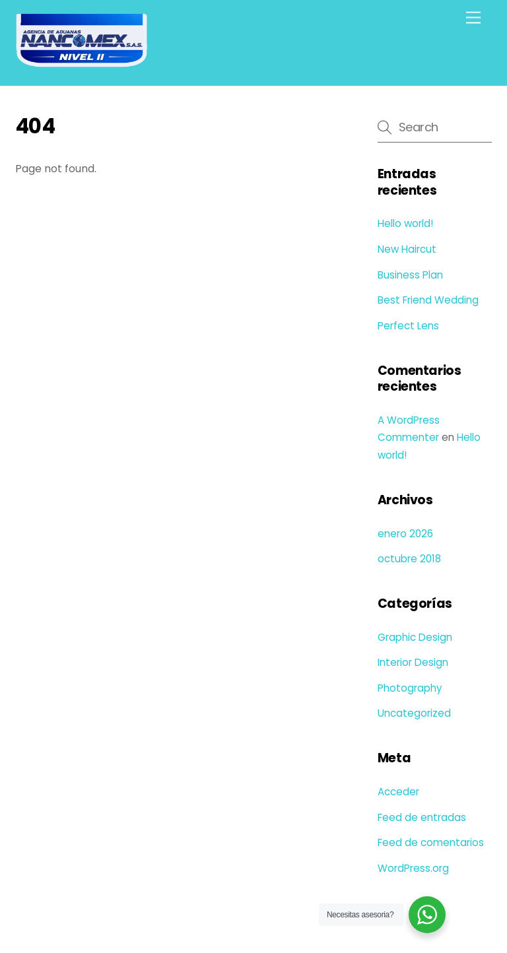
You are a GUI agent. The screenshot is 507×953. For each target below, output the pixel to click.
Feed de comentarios (431, 842)
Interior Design (413, 662)
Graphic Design (415, 637)
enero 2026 (405, 534)
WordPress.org (413, 868)
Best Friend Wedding (428, 300)
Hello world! (405, 223)
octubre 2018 (409, 559)
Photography (410, 688)
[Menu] (473, 18)
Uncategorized (414, 713)
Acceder (398, 792)
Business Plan (410, 275)
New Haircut (407, 249)
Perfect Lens (408, 326)
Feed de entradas (422, 817)
